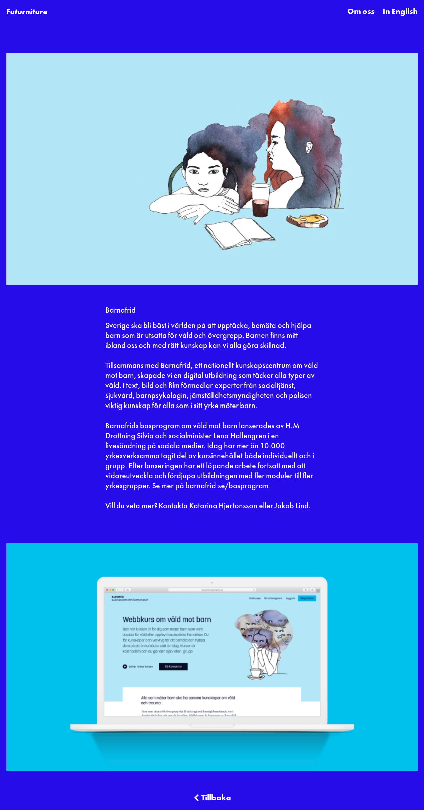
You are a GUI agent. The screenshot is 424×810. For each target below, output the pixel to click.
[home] (26, 12)
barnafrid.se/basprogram (227, 486)
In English (400, 12)
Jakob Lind (291, 506)
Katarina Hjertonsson (223, 506)
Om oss (361, 12)
